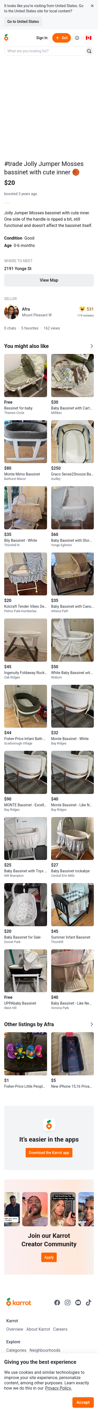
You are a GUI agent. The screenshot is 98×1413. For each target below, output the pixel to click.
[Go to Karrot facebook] (57, 1302)
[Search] (89, 51)
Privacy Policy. (58, 1388)
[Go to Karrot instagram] (68, 1302)
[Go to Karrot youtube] (78, 1302)
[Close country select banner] (92, 5)
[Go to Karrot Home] (18, 1302)
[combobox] (44, 51)
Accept (83, 1402)
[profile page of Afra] (11, 312)
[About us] (77, 38)
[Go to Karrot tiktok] (88, 1302)
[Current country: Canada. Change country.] (88, 38)
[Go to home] (6, 38)
